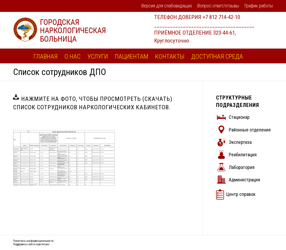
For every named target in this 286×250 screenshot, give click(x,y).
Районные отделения (250, 130)
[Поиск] (250, 56)
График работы (258, 5)
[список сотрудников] (64, 157)
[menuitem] (167, 6)
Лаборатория (242, 167)
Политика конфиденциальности (33, 241)
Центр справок (240, 194)
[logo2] (59, 30)
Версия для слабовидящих (166, 5)
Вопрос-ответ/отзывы (218, 5)
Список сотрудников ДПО (59, 72)
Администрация (244, 179)
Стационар (239, 117)
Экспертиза (240, 142)
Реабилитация (243, 154)
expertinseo (42, 244)
